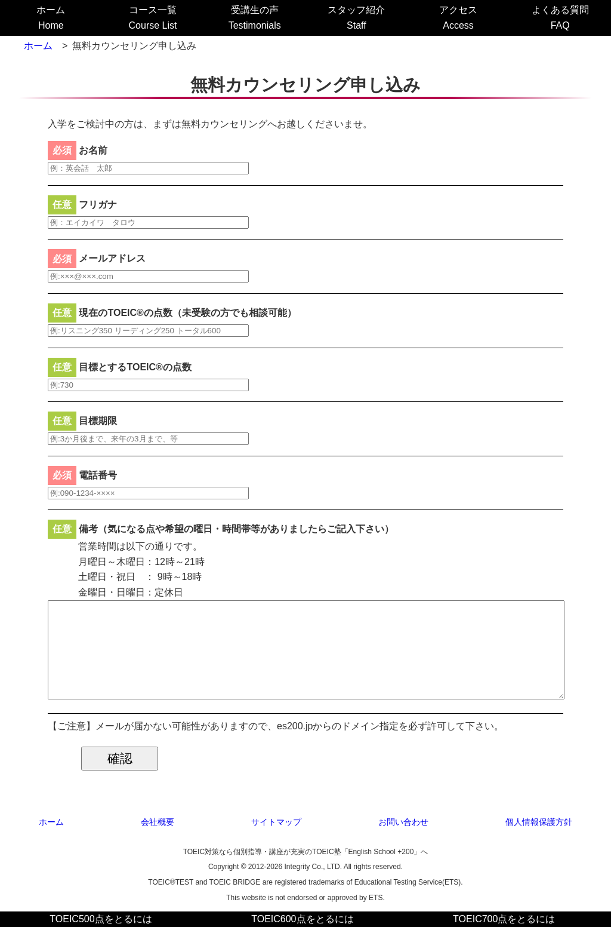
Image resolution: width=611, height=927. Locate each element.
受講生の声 (255, 17)
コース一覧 (153, 17)
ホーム (50, 17)
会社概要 (157, 822)
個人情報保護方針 (538, 822)
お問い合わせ (403, 822)
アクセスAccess (458, 17)
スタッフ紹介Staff (356, 17)
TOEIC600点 (302, 919)
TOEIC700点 (504, 919)
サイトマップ (276, 822)
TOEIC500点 (101, 919)
